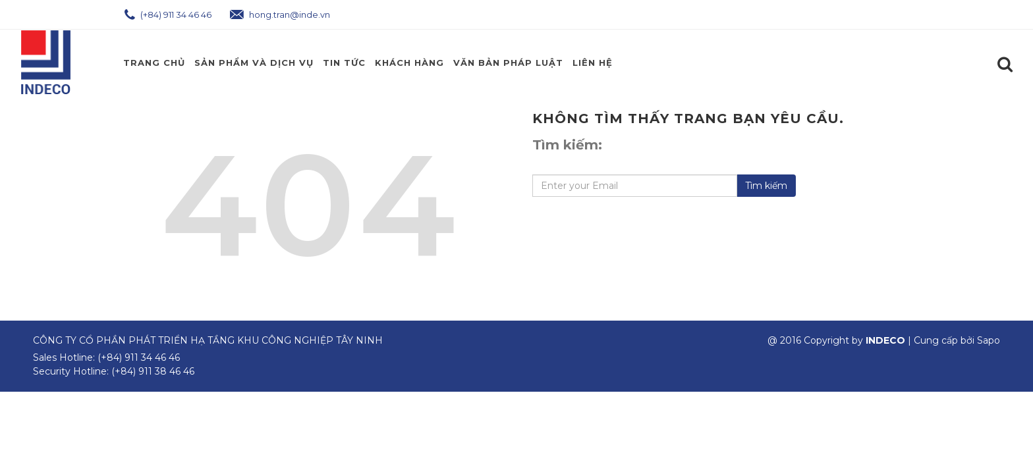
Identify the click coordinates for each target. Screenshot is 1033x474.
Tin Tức (344, 62)
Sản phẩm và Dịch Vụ (254, 62)
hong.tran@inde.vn (280, 14)
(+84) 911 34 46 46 (168, 14)
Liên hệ (592, 62)
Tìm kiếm (766, 186)
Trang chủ (154, 62)
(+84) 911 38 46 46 (152, 371)
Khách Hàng (409, 62)
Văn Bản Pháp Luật (508, 62)
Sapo (988, 340)
